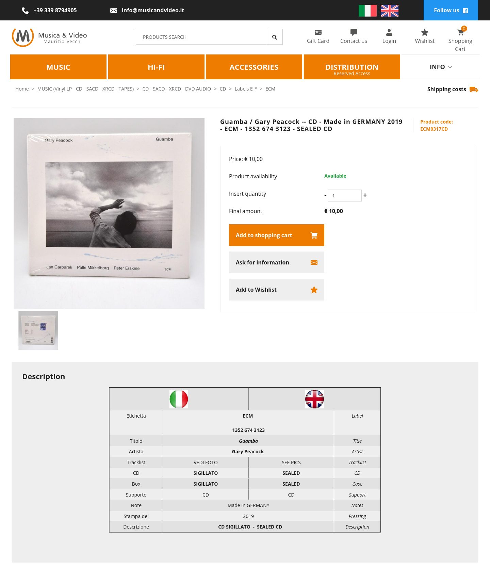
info (441, 67)
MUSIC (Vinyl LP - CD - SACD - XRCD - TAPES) (85, 88)
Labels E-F (246, 88)
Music (58, 67)
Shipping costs (452, 89)
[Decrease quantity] (325, 195)
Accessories (253, 67)
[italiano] (368, 10)
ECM (270, 88)
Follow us (451, 10)
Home (22, 88)
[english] (390, 10)
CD (223, 88)
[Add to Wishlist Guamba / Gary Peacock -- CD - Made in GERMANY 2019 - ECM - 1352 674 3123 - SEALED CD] (276, 290)
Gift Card (318, 37)
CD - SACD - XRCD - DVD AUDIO (176, 88)
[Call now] (49, 10)
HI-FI (156, 67)
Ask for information (262, 262)
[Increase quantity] (365, 195)
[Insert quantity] (345, 195)
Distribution (351, 67)
